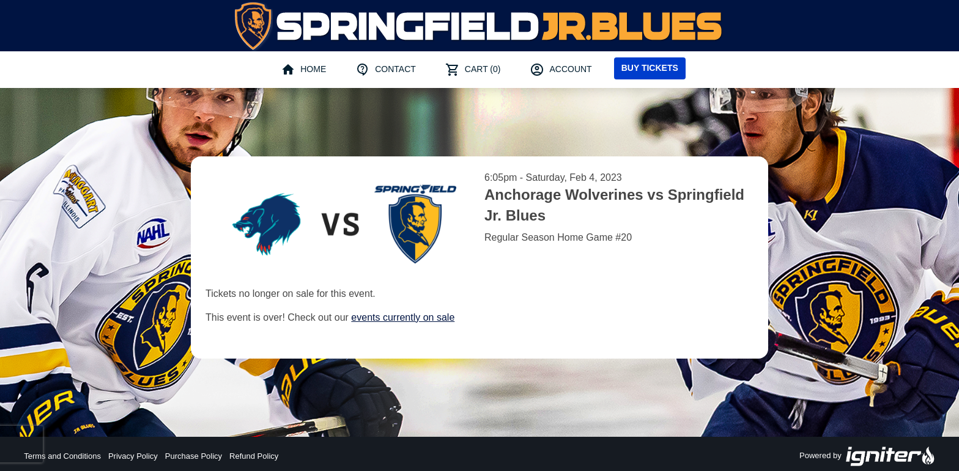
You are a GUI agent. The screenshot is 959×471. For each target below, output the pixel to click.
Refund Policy (253, 456)
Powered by (867, 456)
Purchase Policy (193, 456)
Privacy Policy (133, 456)
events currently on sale (402, 317)
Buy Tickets (649, 68)
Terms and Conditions (62, 456)
